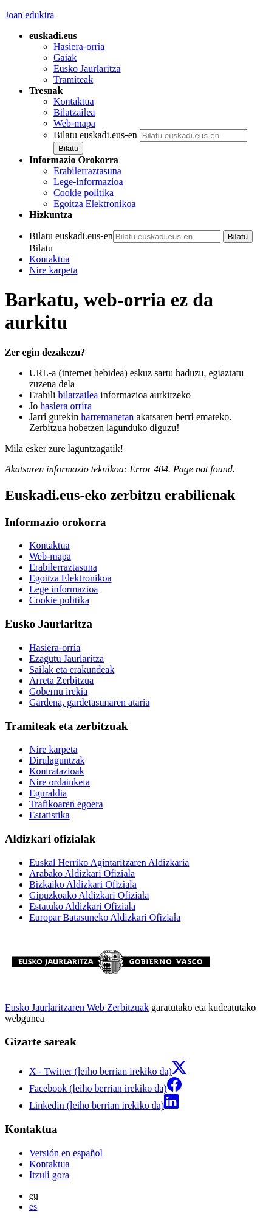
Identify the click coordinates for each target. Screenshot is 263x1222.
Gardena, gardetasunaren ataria (89, 702)
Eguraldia (48, 793)
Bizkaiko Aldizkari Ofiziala (83, 884)
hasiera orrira (66, 406)
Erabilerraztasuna (87, 171)
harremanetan (107, 417)
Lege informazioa (63, 589)
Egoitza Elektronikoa (94, 203)
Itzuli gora (49, 1175)
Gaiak (65, 57)
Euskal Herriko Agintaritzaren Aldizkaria (109, 862)
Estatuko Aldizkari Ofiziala (82, 906)
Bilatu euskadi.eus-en (95, 135)
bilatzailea (78, 395)
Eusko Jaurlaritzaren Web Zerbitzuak (77, 1007)
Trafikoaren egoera (66, 804)
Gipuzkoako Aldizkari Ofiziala (89, 895)
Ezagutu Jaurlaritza (66, 658)
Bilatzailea (74, 112)
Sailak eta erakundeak (71, 669)
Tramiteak (73, 79)
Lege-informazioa (88, 182)
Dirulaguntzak (57, 760)
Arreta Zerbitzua (61, 680)
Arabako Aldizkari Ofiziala (82, 873)
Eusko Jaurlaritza (87, 68)
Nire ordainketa (59, 782)
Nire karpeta (53, 270)
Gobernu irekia (58, 691)
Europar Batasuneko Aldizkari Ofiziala (104, 917)
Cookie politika (83, 193)
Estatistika (49, 815)
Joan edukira (29, 15)
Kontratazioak (56, 771)
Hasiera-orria (78, 46)
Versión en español (66, 1153)
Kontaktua (73, 101)
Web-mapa (74, 123)
